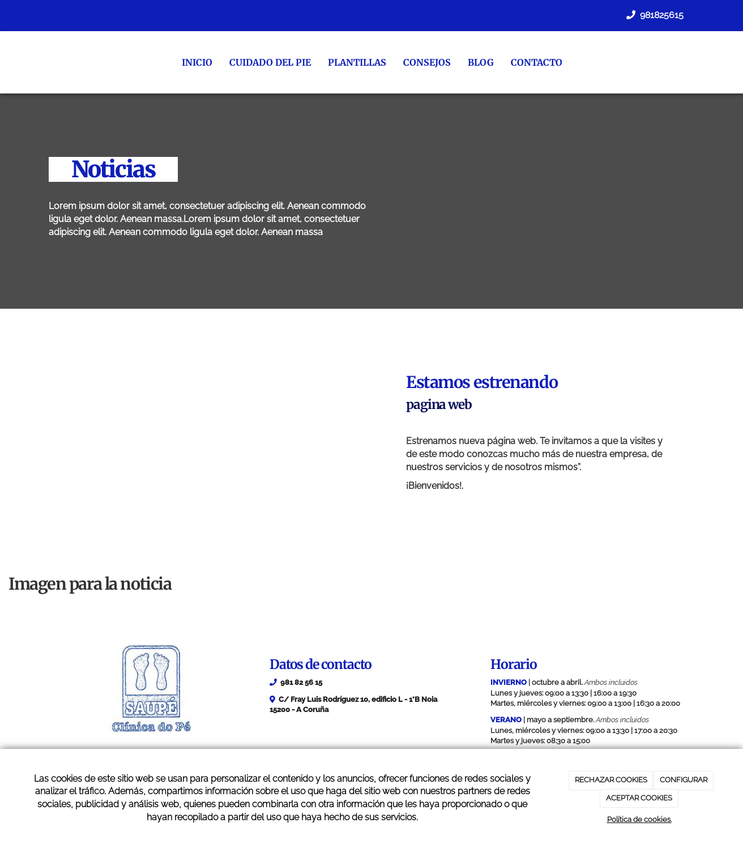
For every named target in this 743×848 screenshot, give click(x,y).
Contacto (533, 62)
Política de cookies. (639, 819)
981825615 (661, 15)
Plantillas (353, 62)
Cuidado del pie (267, 62)
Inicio (193, 62)
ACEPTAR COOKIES (639, 798)
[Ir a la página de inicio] (37, 62)
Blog (477, 62)
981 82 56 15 (301, 682)
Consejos (423, 62)
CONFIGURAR (683, 779)
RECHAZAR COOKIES (611, 779)
